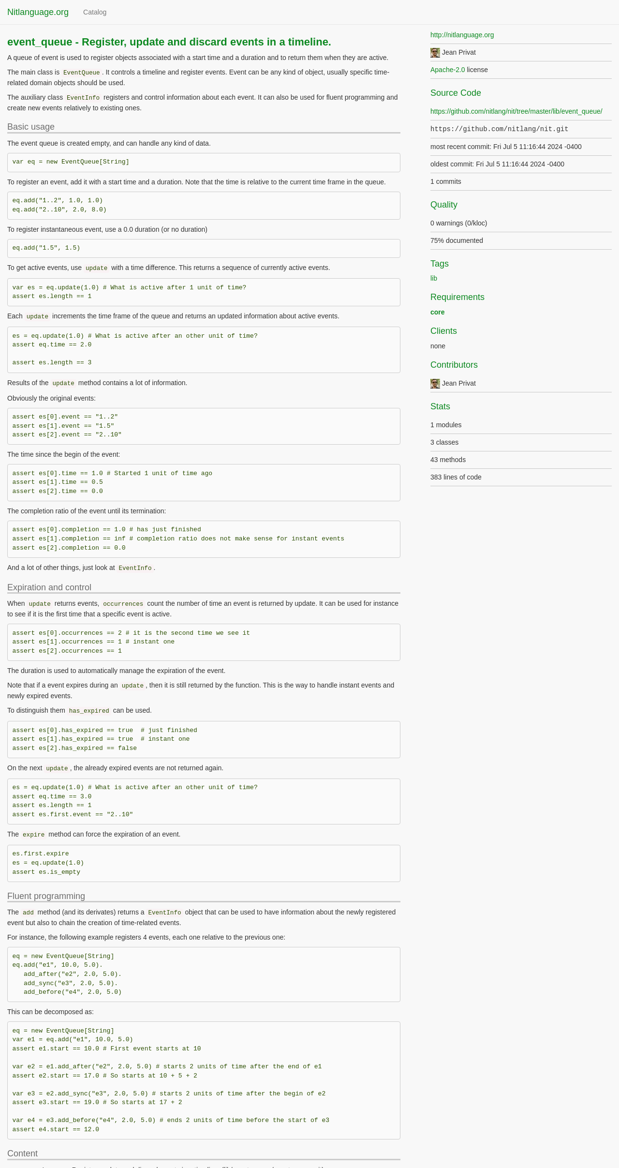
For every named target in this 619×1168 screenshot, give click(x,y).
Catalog (94, 12)
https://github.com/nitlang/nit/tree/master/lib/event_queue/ (516, 111)
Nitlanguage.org (38, 12)
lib (433, 278)
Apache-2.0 (447, 70)
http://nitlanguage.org (462, 35)
